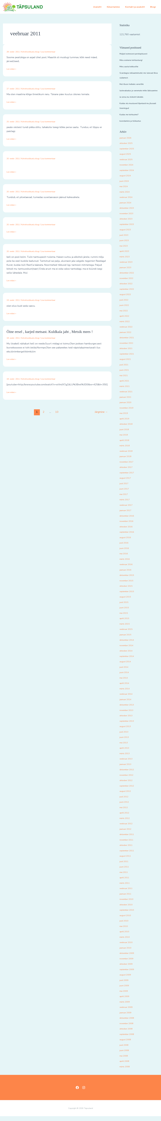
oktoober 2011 (128, 849)
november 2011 (128, 844)
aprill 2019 (126, 423)
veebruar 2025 (128, 164)
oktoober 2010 (128, 909)
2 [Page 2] (43, 412)
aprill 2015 (126, 623)
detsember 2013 (129, 709)
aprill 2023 (126, 255)
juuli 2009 (125, 984)
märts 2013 (126, 758)
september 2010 (129, 914)
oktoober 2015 (128, 590)
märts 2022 (126, 326)
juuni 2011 (125, 871)
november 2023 (128, 218)
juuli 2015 (125, 606)
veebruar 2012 (128, 828)
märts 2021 (126, 391)
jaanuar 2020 (127, 407)
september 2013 (129, 725)
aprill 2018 (126, 445)
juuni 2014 (125, 677)
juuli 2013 (125, 736)
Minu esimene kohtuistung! (134, 60)
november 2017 (128, 466)
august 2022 (127, 299)
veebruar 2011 (128, 893)
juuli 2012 (125, 801)
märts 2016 (126, 563)
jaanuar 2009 (127, 1017)
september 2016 (129, 536)
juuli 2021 (125, 369)
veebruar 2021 (128, 396)
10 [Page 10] (56, 412)
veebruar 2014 (128, 698)
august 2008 (127, 1044)
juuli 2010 (125, 925)
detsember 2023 (129, 212)
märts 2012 (126, 822)
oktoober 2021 (128, 353)
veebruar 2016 (128, 569)
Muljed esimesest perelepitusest (138, 53)
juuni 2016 (125, 553)
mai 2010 (125, 930)
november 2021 (128, 347)
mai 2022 (125, 315)
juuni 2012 (125, 806)
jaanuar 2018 (127, 461)
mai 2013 (125, 747)
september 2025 (129, 153)
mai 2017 (125, 499)
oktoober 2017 (128, 471)
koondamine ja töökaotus (133, 125)
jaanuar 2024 (127, 207)
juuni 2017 (125, 493)
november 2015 (128, 585)
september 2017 (129, 477)
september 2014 (129, 660)
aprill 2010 (126, 936)
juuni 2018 (125, 434)
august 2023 (127, 234)
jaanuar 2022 (127, 337)
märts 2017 (126, 504)
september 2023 (129, 229)
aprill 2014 (126, 687)
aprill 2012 (126, 817)
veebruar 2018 (128, 455)
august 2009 (127, 979)
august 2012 (127, 795)
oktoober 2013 (128, 720)
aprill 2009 (126, 1001)
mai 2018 (125, 439)
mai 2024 (125, 191)
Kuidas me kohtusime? (132, 119)
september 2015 (129, 596)
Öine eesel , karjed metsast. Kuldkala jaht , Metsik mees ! (50, 332)
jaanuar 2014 (127, 704)
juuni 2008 (125, 1055)
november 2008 (128, 1028)
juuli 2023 (125, 239)
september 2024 (129, 175)
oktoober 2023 (128, 223)
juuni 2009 (125, 990)
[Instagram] (83, 1092)
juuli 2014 (125, 671)
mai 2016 (125, 558)
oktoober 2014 (128, 655)
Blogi (153, 6)
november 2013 (128, 714)
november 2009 (128, 963)
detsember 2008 (129, 1022)
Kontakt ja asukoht (136, 6)
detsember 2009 (129, 957)
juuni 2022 (125, 309)
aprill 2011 (126, 882)
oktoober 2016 (128, 531)
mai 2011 (125, 876)
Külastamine (116, 6)
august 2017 (127, 482)
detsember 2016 (129, 520)
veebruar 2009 (128, 1011)
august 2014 (127, 666)
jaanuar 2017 (127, 515)
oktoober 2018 (128, 428)
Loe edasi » (13, 68)
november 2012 (128, 779)
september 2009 (129, 974)
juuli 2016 (125, 547)
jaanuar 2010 (127, 952)
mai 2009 (125, 995)
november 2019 (128, 412)
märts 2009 (126, 1006)
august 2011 (127, 860)
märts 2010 (126, 941)
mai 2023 (125, 250)
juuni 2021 (125, 374)
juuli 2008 (125, 1049)
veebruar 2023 (128, 266)
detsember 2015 (129, 579)
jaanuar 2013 (127, 768)
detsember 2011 (129, 839)
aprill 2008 (126, 1065)
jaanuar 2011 (127, 898)
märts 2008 (126, 1071)
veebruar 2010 (128, 947)
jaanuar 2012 (127, 833)
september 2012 (129, 790)
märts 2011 (126, 887)
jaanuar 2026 (127, 142)
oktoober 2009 (128, 968)
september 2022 (129, 293)
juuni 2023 (125, 245)
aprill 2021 (126, 385)
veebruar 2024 (128, 201)
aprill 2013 (126, 752)
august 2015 (127, 601)
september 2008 (129, 1038)
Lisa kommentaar (48, 52)
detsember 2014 (129, 644)
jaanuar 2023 (127, 272)
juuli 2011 (125, 866)
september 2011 (129, 855)
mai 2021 (125, 380)
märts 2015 (126, 628)
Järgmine (101, 412)
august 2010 (127, 920)
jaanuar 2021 (127, 401)
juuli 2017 (125, 488)
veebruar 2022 (128, 331)
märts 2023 (126, 261)
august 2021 (127, 363)
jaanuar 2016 (127, 574)
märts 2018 (126, 450)
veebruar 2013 (128, 763)
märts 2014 (126, 693)
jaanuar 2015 (127, 639)
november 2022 (128, 283)
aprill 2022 (126, 320)
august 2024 (127, 180)
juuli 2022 (125, 304)
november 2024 (128, 169)
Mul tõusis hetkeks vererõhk (135, 84)
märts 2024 (126, 196)
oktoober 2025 (128, 147)
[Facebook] (77, 1092)
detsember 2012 (129, 774)
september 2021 (129, 358)
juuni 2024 (125, 185)
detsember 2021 (129, 342)
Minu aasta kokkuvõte (131, 66)
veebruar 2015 (128, 633)
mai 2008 (125, 1060)
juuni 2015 (125, 612)
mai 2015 (125, 617)
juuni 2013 (125, 741)
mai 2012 (125, 812)
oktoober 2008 (128, 1033)
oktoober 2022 (128, 288)
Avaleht (101, 6)
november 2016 (128, 525)
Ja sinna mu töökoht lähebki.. (135, 101)
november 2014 (128, 650)
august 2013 (127, 731)
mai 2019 (125, 417)
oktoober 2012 (128, 785)
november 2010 (128, 903)
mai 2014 (125, 682)
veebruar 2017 (128, 509)
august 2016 (127, 542)
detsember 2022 (129, 277)
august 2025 (127, 158)
